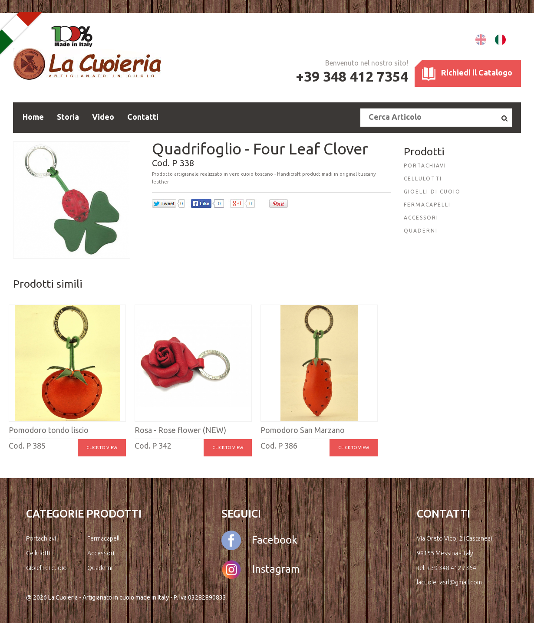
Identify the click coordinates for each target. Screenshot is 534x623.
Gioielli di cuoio (46, 567)
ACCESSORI (421, 217)
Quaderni (99, 567)
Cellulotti (38, 553)
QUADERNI (421, 230)
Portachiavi (41, 538)
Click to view (101, 447)
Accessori (100, 553)
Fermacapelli (104, 538)
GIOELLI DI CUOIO (432, 191)
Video (103, 116)
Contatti (142, 116)
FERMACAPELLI (427, 204)
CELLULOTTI (423, 178)
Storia (68, 116)
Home (33, 116)
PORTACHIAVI (425, 165)
